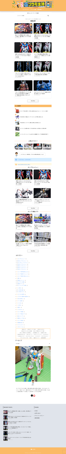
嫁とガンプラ (21, 316)
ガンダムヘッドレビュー (24, 262)
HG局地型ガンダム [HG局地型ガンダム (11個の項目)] (36, 332)
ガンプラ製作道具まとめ (23, 271)
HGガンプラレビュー (23, 264)
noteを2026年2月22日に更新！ (24, 164)
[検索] (42, 9)
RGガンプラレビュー (23, 267)
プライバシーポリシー (39, 415)
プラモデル (21, 309)
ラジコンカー (21, 324)
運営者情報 (37, 418)
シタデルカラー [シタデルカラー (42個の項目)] (46, 334)
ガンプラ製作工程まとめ (23, 276)
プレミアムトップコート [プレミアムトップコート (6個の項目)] (30, 336)
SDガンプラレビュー (23, 269)
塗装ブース (21, 283)
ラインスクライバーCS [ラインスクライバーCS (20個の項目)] (24, 337)
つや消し (20, 305)
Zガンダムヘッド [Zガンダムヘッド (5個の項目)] (29, 334)
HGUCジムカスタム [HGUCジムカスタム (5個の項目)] (41, 329)
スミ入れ (20, 303)
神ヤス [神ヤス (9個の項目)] (31, 337)
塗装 (19, 278)
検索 (48, 15)
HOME (36, 410)
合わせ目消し (21, 298)
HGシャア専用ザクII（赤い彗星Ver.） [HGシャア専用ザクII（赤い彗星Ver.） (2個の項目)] (25, 332)
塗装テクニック (22, 280)
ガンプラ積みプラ (22, 313)
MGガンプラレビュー (23, 265)
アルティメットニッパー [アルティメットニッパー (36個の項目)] (38, 334)
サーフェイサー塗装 (23, 285)
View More (33, 100)
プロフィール (21, 326)
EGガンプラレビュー (23, 260)
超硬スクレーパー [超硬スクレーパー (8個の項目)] (36, 337)
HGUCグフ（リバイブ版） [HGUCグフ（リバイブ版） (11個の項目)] (32, 329)
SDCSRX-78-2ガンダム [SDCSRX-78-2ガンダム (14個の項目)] (21, 334)
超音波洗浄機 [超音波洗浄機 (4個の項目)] (43, 337)
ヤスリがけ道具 (22, 294)
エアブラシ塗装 (22, 282)
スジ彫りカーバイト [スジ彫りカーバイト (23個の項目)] (21, 336)
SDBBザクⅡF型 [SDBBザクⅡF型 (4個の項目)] (43, 332)
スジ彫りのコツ (22, 291)
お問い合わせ (37, 413)
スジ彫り (20, 288)
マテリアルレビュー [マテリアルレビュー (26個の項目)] (45, 336)
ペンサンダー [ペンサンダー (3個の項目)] (38, 336)
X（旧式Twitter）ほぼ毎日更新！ (24, 159)
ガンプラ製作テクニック (23, 274)
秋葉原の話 (21, 322)
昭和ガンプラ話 (22, 318)
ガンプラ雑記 (21, 320)
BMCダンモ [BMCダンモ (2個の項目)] (24, 329)
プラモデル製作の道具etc (24, 296)
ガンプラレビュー (22, 258)
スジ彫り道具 (21, 290)
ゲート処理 (21, 300)
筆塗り (20, 307)
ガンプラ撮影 (21, 311)
